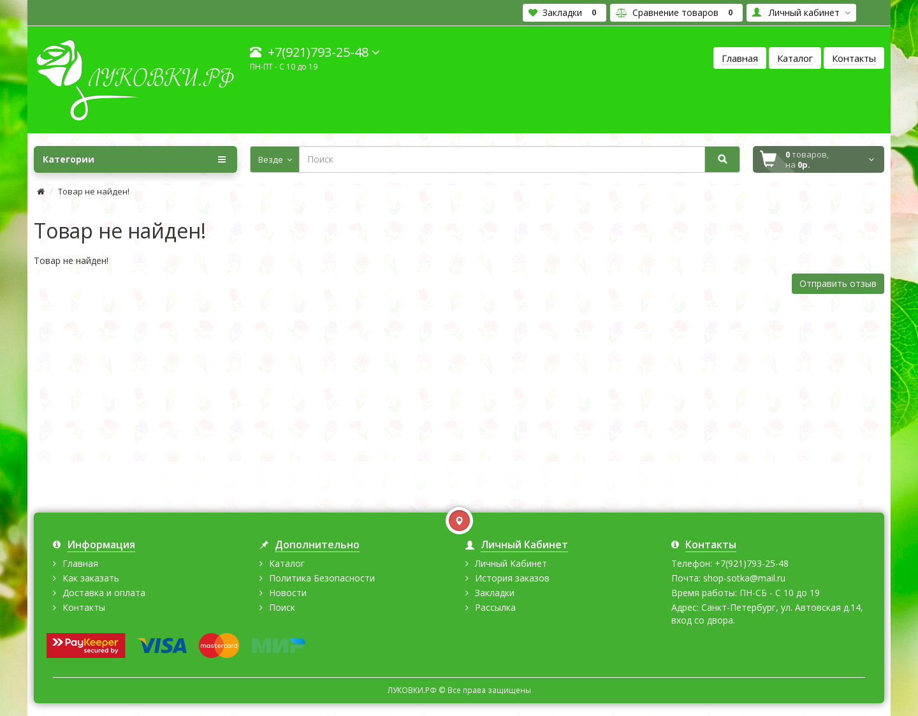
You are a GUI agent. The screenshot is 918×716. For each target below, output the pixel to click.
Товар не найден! (93, 191)
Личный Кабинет (511, 563)
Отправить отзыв (838, 283)
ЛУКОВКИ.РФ (413, 690)
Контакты (83, 607)
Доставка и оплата (103, 593)
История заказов (512, 578)
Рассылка (495, 607)
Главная (80, 563)
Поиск (282, 607)
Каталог (287, 563)
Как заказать (90, 578)
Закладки (494, 593)
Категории (134, 159)
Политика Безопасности (322, 578)
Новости (288, 593)
